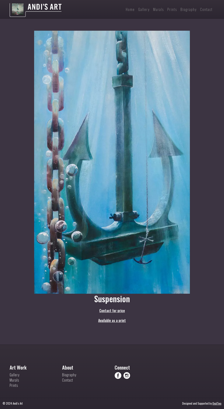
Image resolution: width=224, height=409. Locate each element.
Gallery (14, 374)
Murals (14, 380)
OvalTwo (216, 403)
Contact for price (112, 310)
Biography (69, 374)
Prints (14, 385)
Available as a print (112, 320)
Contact (67, 380)
